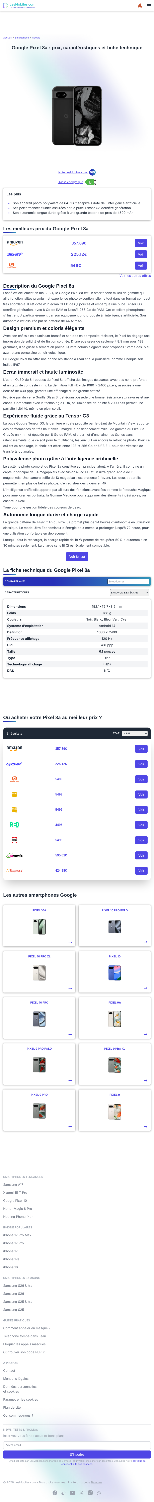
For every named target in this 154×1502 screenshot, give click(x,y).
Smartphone (22, 37)
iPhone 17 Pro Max (17, 1235)
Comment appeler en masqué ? (26, 1328)
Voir (141, 243)
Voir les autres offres (135, 276)
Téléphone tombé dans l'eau (24, 1336)
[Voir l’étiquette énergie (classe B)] (77, 182)
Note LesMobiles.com (77, 172)
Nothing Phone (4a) (18, 1217)
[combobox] (127, 581)
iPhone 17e (11, 1259)
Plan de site (12, 1407)
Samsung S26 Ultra (17, 1286)
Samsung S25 (13, 1310)
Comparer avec (15, 581)
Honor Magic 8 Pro (17, 1209)
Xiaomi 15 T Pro (15, 1193)
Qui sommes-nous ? (18, 1415)
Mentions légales (15, 1379)
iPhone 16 (10, 1267)
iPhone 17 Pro (13, 1243)
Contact (9, 1371)
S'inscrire (77, 1454)
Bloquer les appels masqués (24, 1344)
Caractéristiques (17, 592)
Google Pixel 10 (15, 1201)
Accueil (7, 37)
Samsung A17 (13, 1185)
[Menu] (149, 5)
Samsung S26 (13, 1294)
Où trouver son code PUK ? (24, 1352)
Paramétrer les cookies (20, 1399)
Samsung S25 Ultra (17, 1302)
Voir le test (77, 557)
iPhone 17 (10, 1251)
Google (36, 37)
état (116, 733)
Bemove (96, 1482)
